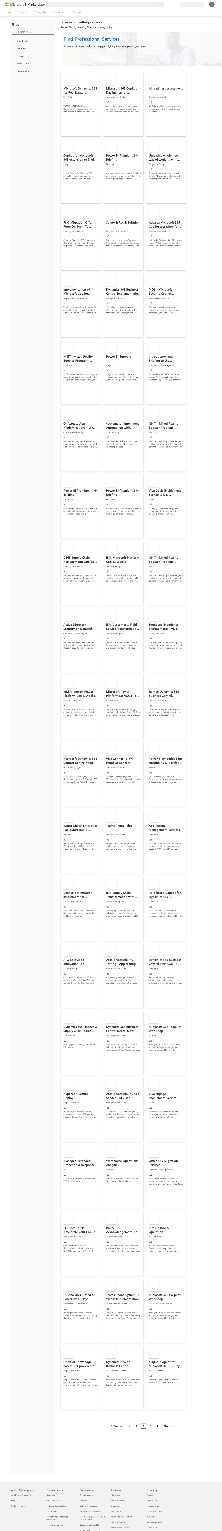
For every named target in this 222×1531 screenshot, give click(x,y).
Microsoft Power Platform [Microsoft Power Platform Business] (121, 1516)
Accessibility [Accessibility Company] (151, 1527)
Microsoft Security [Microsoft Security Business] (118, 1500)
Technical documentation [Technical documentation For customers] (56, 1506)
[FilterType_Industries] (14, 55)
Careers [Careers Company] (149, 1495)
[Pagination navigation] (141, 1429)
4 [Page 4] (136, 1426)
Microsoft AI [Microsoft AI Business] (116, 1495)
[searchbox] (36, 31)
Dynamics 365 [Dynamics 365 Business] (117, 1506)
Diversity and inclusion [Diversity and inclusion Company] (155, 1522)
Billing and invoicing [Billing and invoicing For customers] (54, 1525)
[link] (81, 104)
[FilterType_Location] (14, 41)
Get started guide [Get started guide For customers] (53, 1500)
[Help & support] (169, 4)
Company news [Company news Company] (152, 1506)
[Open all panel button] (8, 12)
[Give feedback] (165, 4)
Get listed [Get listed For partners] (84, 1500)
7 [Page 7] (157, 1426)
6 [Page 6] (150, 1426)
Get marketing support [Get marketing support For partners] (89, 1506)
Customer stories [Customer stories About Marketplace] (18, 1506)
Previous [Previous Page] (118, 1426)
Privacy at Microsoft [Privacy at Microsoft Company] (154, 1511)
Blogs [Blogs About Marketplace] (13, 1500)
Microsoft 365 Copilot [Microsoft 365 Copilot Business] (120, 1527)
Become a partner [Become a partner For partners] (87, 1495)
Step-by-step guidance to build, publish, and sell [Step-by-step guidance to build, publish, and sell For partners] (92, 1518)
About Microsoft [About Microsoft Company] (153, 1500)
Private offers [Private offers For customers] (51, 1511)
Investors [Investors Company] (150, 1516)
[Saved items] (173, 4)
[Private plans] (177, 4)
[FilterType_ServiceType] (14, 63)
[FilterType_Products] (14, 48)
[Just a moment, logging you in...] (212, 4)
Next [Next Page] (166, 1426)
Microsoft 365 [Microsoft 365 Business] (116, 1511)
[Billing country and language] (192, 4)
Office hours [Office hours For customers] (51, 1495)
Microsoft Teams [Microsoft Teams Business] (118, 1522)
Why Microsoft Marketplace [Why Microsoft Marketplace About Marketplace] (22, 1495)
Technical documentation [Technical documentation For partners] (90, 1511)
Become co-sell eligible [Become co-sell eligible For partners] (89, 1525)
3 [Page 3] (129, 1426)
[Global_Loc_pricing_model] (14, 70)
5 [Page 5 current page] (143, 1426)
